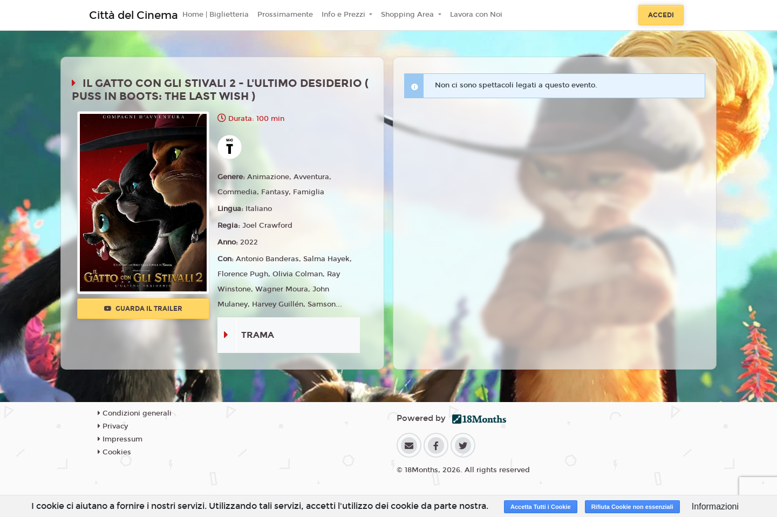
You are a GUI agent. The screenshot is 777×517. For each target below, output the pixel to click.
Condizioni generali (135, 413)
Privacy (113, 426)
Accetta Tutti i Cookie (540, 507)
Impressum (120, 439)
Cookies (114, 452)
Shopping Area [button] (408, 14)
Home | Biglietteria (215, 14)
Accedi (661, 15)
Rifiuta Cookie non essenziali (632, 507)
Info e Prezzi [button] (344, 14)
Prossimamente (285, 14)
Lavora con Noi (476, 14)
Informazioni (715, 506)
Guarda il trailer (143, 308)
